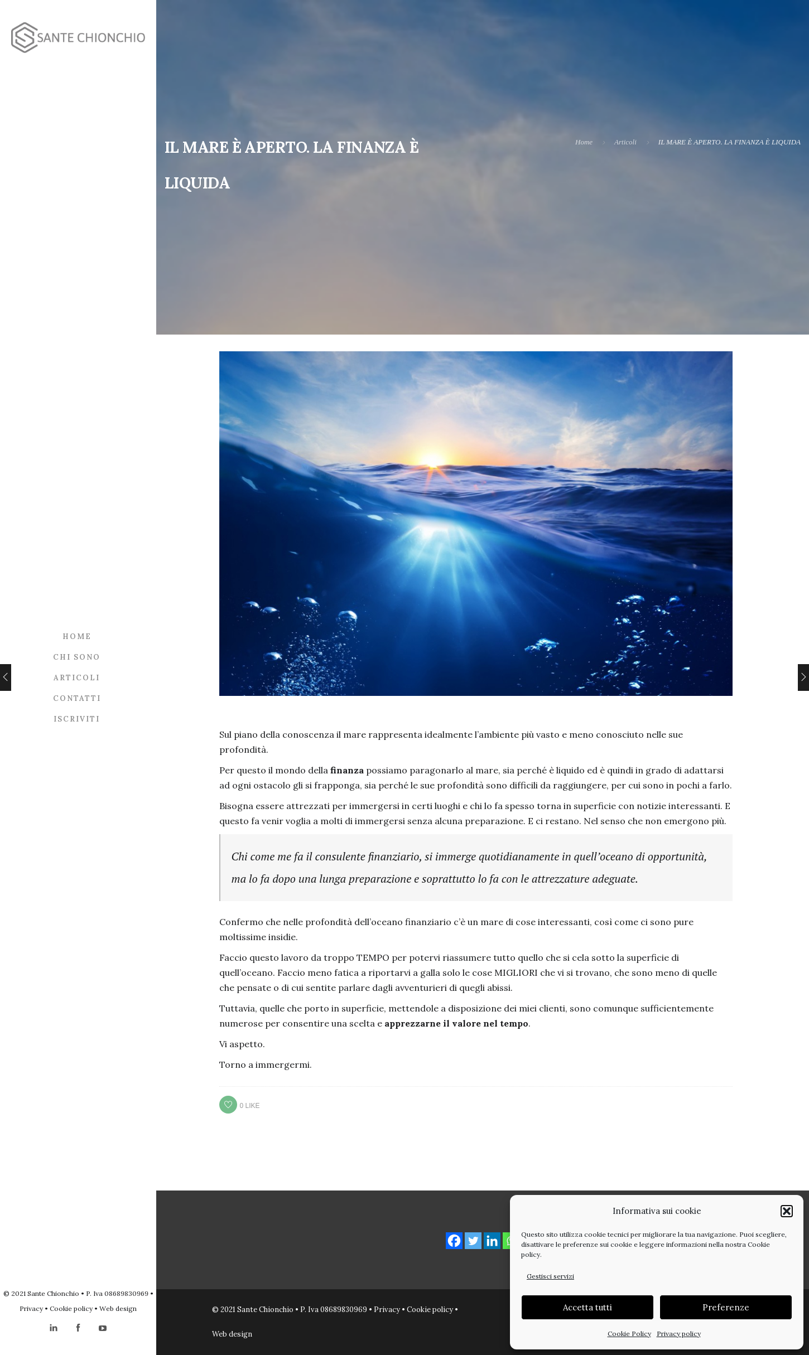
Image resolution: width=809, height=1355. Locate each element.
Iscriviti (77, 719)
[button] (786, 1211)
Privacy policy (679, 1333)
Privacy (31, 1308)
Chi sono (76, 657)
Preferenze (725, 1307)
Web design (118, 1308)
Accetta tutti (587, 1307)
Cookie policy (71, 1308)
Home (77, 636)
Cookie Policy (629, 1333)
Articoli (77, 678)
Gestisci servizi (550, 1276)
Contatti (77, 698)
